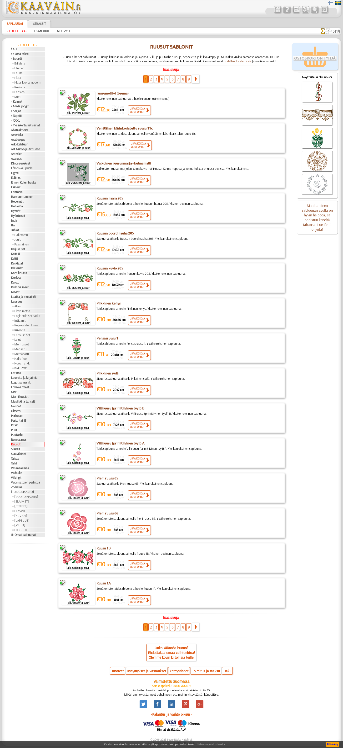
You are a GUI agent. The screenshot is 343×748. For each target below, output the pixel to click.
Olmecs (15, 411)
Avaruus (16, 158)
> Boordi (16, 58)
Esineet (15, 187)
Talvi (14, 463)
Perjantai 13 (18, 420)
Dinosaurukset (20, 163)
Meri (17, 97)
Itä (13, 225)
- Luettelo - (16, 31)
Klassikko (17, 268)
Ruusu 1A (103, 583)
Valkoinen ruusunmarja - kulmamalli (123, 163)
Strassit (39, 23)
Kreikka (16, 277)
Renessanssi (19, 439)
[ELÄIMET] (21, 501)
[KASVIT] (20, 511)
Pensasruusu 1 (107, 338)
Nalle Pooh (21, 358)
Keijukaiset (18, 249)
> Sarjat (16, 111)
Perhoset (17, 416)
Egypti (15, 173)
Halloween (21, 235)
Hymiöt (15, 211)
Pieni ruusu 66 (107, 513)
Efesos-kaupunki (21, 168)
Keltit (14, 258)
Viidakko (16, 473)
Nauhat (16, 406)
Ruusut (15, 444)
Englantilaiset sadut (27, 316)
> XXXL (15, 120)
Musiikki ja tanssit (23, 401)
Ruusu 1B (103, 548)
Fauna (18, 73)
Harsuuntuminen (22, 196)
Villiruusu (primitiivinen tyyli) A (120, 443)
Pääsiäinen (21, 244)
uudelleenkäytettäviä (237, 61)
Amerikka (17, 135)
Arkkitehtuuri (19, 144)
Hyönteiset (18, 216)
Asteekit (16, 154)
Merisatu (20, 349)
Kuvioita (19, 87)
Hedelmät (17, 201)
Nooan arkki (22, 363)
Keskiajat (17, 263)
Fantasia (17, 192)
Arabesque (18, 139)
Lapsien (19, 92)
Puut (14, 430)
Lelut (17, 339)
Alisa (17, 306)
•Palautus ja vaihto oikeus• (171, 714)
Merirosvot (21, 344)
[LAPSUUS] (22, 520)
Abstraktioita (20, 130)
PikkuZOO (20, 368)
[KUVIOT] (20, 516)
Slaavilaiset (18, 454)
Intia (14, 220)
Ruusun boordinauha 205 (115, 233)
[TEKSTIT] (20, 530)
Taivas (15, 458)
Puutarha (17, 435)
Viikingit (16, 477)
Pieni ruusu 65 (107, 478)
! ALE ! (15, 49)
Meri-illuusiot (20, 396)
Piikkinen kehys (108, 303)
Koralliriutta (19, 273)
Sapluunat (15, 23)
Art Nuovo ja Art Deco (25, 149)
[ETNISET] (21, 506)
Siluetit (15, 449)
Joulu (17, 239)
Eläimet (16, 177)
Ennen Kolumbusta (23, 182)
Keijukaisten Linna (26, 325)
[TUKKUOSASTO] (22, 492)
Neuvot (63, 31)
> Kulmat (16, 101)
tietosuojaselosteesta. (211, 744)
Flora (17, 77)
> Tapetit (16, 116)
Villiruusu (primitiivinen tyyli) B (120, 408)
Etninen (19, 68)
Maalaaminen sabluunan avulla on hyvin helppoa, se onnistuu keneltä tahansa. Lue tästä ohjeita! (317, 217)
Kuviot (15, 292)
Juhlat (15, 230)
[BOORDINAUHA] (26, 496)
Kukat (15, 282)
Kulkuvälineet (20, 287)
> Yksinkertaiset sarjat (25, 125)
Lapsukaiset (22, 335)
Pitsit (14, 425)
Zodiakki (16, 487)
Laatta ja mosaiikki (23, 296)
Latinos (16, 373)
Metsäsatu (21, 354)
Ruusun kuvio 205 (109, 268)
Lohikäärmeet (20, 387)
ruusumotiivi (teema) (112, 93)
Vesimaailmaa (20, 468)
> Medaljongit (20, 106)
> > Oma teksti (20, 54)
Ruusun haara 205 (109, 198)
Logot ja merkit (21, 382)
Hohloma (17, 206)
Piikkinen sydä (107, 373)
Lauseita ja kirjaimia (24, 377)
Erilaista (19, 63)
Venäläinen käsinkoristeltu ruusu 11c (124, 128)
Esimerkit (42, 31)
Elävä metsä (22, 311)
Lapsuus (16, 301)
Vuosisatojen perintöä (25, 482)
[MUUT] (19, 525)
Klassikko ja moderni (27, 82)
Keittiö (15, 254)
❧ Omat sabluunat (23, 535)
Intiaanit (20, 320)
